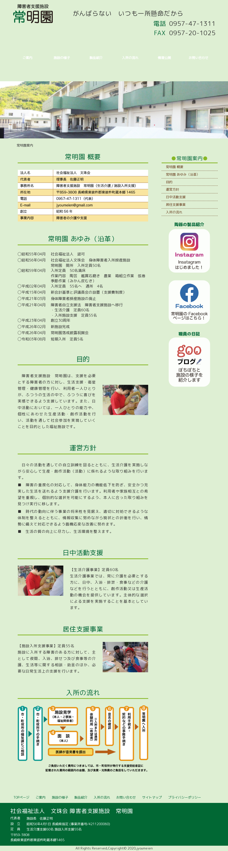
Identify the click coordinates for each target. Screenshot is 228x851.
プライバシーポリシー (184, 797)
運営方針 (172, 189)
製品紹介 (96, 57)
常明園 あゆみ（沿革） (183, 174)
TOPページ (21, 797)
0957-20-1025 (192, 33)
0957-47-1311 (192, 23)
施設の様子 (62, 57)
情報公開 (164, 57)
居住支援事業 (176, 204)
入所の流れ (130, 57)
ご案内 (27, 57)
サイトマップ (152, 797)
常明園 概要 (174, 167)
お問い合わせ (198, 57)
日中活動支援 (176, 197)
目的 (169, 182)
